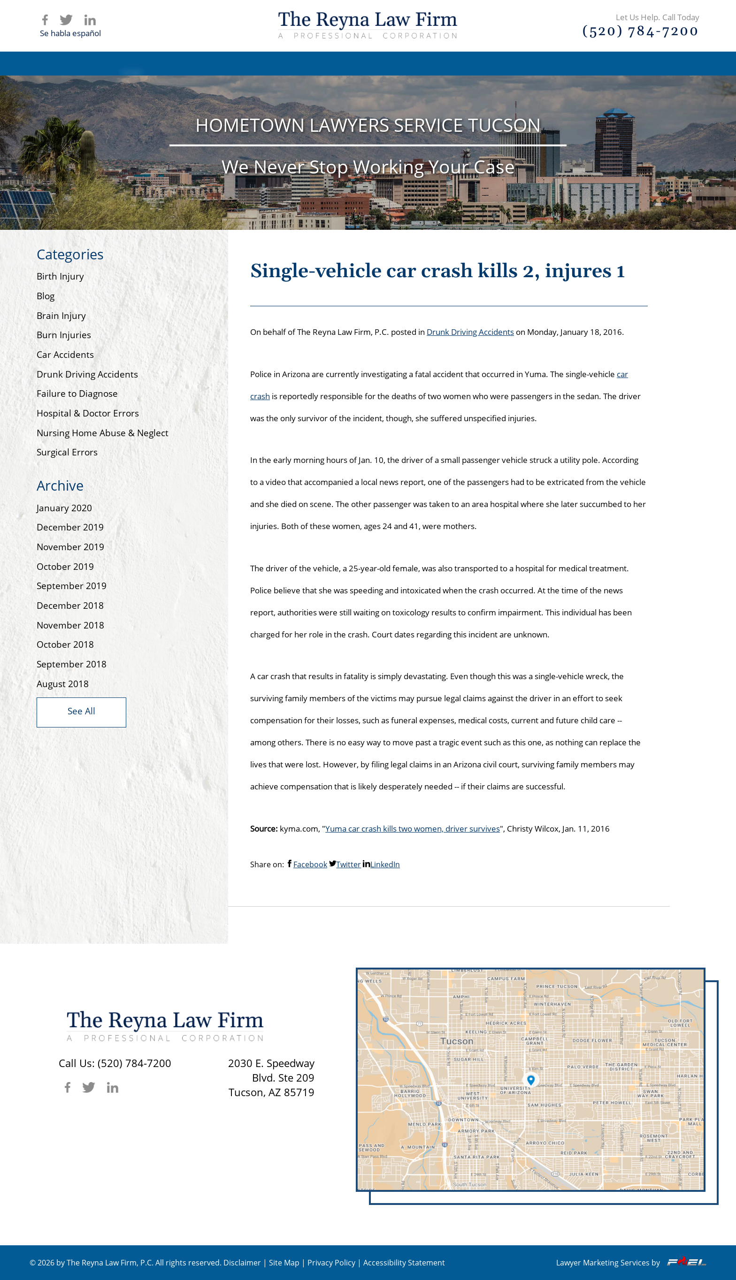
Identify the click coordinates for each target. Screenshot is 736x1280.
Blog (538, 63)
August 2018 (63, 684)
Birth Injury (60, 276)
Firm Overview (211, 63)
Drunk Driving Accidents (87, 374)
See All (81, 711)
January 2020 (64, 508)
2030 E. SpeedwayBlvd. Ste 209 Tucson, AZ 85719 (271, 1077)
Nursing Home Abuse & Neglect (103, 433)
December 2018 (70, 605)
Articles (471, 63)
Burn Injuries (64, 335)
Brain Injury (61, 316)
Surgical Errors (67, 452)
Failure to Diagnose (77, 393)
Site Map (284, 1262)
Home (131, 63)
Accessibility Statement (404, 1262)
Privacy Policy (331, 1262)
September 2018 (72, 664)
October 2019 (65, 566)
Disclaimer (242, 1262)
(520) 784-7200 (134, 1063)
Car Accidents (65, 354)
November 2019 (70, 547)
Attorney (298, 63)
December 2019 (70, 527)
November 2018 (70, 625)
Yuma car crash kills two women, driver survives (412, 828)
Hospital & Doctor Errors (88, 413)
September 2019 (72, 586)
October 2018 (65, 644)
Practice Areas (386, 63)
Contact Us (612, 63)
